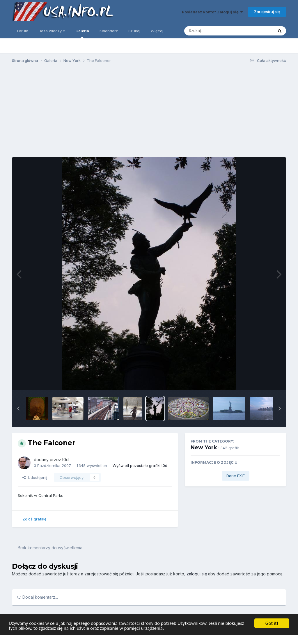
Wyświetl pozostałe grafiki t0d (140, 465)
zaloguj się (197, 573)
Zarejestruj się (267, 11)
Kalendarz (109, 30)
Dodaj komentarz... (37, 597)
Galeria (82, 33)
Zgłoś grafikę (34, 519)
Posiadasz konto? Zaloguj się (212, 12)
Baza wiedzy (52, 30)
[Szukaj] (214, 30)
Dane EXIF (235, 475)
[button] (18, 408)
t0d (65, 459)
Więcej (157, 30)
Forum (22, 30)
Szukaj (134, 30)
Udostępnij (34, 477)
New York (204, 447)
